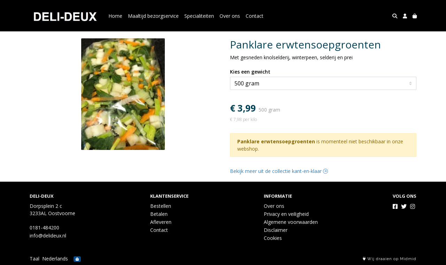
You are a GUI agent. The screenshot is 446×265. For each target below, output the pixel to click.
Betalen (159, 214)
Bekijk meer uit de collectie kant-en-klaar (279, 171)
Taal (34, 258)
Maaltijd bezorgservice (153, 16)
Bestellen (160, 206)
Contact (254, 16)
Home (115, 16)
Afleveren (160, 222)
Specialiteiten (199, 16)
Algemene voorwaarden (291, 222)
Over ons (230, 16)
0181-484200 (44, 227)
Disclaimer (275, 230)
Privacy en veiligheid (286, 214)
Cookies (273, 238)
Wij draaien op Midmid (389, 259)
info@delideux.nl (48, 235)
